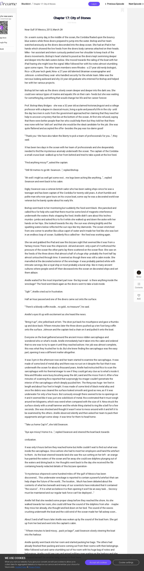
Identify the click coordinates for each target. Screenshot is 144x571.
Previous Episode (114, 4)
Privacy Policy (34, 567)
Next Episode (136, 4)
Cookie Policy (21, 567)
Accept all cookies (98, 562)
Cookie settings (126, 562)
